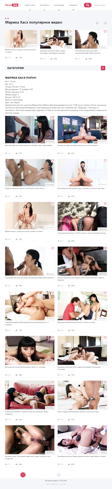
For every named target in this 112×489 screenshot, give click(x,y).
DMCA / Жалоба (60, 484)
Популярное (44, 5)
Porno (11, 5)
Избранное (73, 5)
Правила (49, 484)
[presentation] (97, 23)
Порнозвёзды (59, 5)
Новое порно (30, 5)
